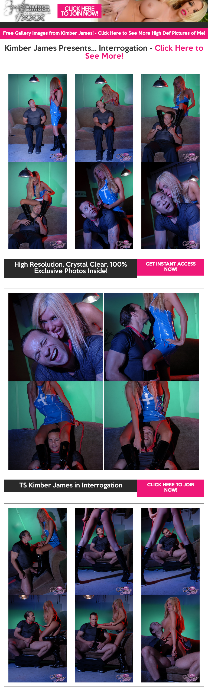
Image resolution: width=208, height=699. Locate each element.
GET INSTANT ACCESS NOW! (171, 267)
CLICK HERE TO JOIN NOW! (170, 488)
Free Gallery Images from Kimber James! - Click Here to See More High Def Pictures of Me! (104, 33)
